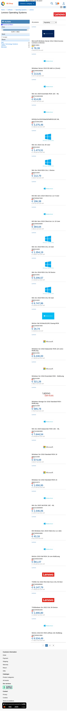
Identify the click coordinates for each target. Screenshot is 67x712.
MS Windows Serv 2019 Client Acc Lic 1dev (47, 531)
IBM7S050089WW (37, 584)
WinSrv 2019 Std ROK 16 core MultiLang (46, 556)
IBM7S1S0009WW (37, 508)
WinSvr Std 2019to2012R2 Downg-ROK (45, 323)
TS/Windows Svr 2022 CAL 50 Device (45, 607)
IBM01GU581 (36, 353)
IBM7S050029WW (37, 223)
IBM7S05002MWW (37, 70)
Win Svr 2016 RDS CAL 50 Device (43, 272)
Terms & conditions (8, 701)
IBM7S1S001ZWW (37, 121)
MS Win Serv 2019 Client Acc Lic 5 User (45, 196)
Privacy (5, 694)
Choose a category (27, 3)
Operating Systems (21, 10)
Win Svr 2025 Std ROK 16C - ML (43, 505)
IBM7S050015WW (37, 559)
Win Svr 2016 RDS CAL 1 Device (43, 170)
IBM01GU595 (36, 378)
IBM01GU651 (36, 274)
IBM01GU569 (36, 457)
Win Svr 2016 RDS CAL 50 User (43, 298)
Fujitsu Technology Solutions (9, 44)
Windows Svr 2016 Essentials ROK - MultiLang (48, 376)
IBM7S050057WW (37, 326)
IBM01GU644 (36, 147)
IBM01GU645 (36, 172)
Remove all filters (7, 24)
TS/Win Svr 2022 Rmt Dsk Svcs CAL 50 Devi (47, 582)
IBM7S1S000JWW (37, 431)
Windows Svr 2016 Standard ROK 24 (44, 480)
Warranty (5, 664)
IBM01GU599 (36, 406)
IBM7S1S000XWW (37, 96)
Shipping (5, 661)
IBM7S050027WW (37, 198)
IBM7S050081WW (37, 610)
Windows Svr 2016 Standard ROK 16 (44, 454)
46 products (35, 22)
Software (10, 10)
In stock (4, 37)
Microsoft (4, 47)
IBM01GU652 (36, 300)
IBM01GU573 (36, 482)
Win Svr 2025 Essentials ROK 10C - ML (45, 94)
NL (61, 7)
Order (4, 655)
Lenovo (31, 10)
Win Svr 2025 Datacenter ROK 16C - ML (45, 429)
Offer (4, 671)
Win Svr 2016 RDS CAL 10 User (43, 247)
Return (5, 668)
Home (3, 10)
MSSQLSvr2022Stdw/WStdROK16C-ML (45, 119)
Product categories (8, 677)
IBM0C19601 (35, 45)
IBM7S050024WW (37, 533)
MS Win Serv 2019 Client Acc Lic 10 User (46, 221)
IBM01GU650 (36, 249)
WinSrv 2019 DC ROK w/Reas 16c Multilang (47, 633)
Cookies (5, 697)
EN (64, 7)
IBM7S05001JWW (37, 635)
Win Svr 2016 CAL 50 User (41, 145)
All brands (6, 680)
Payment (5, 658)
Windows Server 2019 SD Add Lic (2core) (46, 68)
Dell (2, 42)
